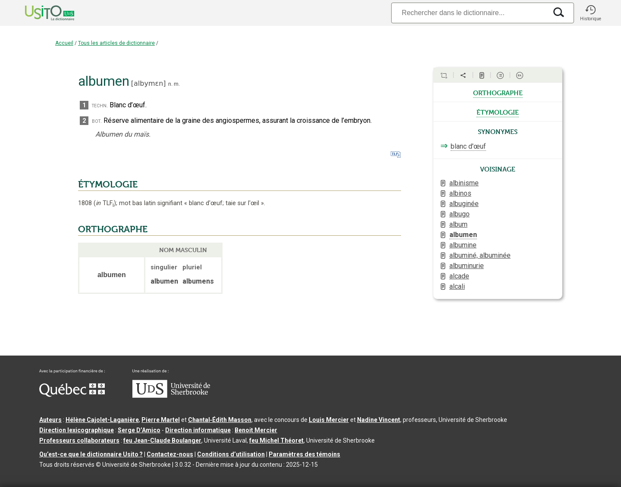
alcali (457, 286)
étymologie (498, 111)
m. (177, 84)
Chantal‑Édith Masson (219, 419)
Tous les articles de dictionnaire (116, 43)
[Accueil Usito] (40, 13)
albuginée (464, 204)
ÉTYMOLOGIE (108, 184)
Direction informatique (198, 430)
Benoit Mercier (256, 430)
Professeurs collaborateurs (79, 440)
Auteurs (50, 419)
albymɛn (148, 83)
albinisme (464, 183)
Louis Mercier (329, 419)
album (458, 224)
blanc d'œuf (468, 146)
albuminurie (466, 266)
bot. (97, 121)
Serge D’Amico (139, 430)
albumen (463, 235)
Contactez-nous (170, 454)
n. (170, 84)
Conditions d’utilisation (231, 454)
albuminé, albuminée (480, 255)
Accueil (64, 43)
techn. (100, 105)
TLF (105, 203)
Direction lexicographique (76, 430)
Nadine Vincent (378, 419)
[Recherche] (469, 12)
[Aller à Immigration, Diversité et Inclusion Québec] (72, 394)
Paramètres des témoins (304, 454)
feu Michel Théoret (276, 440)
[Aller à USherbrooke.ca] (171, 395)
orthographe (498, 92)
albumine (463, 245)
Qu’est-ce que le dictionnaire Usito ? (91, 454)
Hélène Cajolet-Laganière (102, 419)
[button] (590, 13)
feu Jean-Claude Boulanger (162, 440)
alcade (459, 276)
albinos (460, 193)
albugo (459, 214)
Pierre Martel (160, 419)
